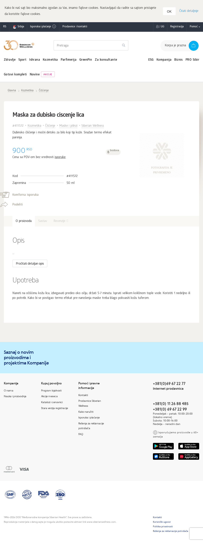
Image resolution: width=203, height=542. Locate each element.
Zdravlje (9, 61)
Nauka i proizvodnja (15, 397)
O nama (8, 391)
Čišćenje (50, 127)
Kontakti (83, 396)
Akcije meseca (49, 397)
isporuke (60, 158)
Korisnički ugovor (162, 522)
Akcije (47, 75)
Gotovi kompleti (15, 75)
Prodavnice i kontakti (74, 27)
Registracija (177, 27)
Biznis (178, 61)
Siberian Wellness (92, 127)
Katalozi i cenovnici (52, 403)
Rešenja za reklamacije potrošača (170, 532)
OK (169, 12)
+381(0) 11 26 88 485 (170, 404)
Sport (22, 61)
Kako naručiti (85, 412)
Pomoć (194, 27)
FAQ (80, 435)
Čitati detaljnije (188, 11)
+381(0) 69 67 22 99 (170, 409)
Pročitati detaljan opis (30, 265)
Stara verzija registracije (54, 409)
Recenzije (61, 222)
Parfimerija (68, 61)
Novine (35, 75)
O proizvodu (24, 222)
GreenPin (85, 61)
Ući (162, 27)
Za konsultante (106, 61)
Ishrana (34, 61)
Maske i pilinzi (68, 127)
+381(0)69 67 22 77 (169, 384)
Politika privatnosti (163, 527)
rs (4, 27)
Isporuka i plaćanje (43, 27)
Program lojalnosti (51, 391)
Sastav (42, 222)
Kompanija (164, 61)
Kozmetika (50, 61)
